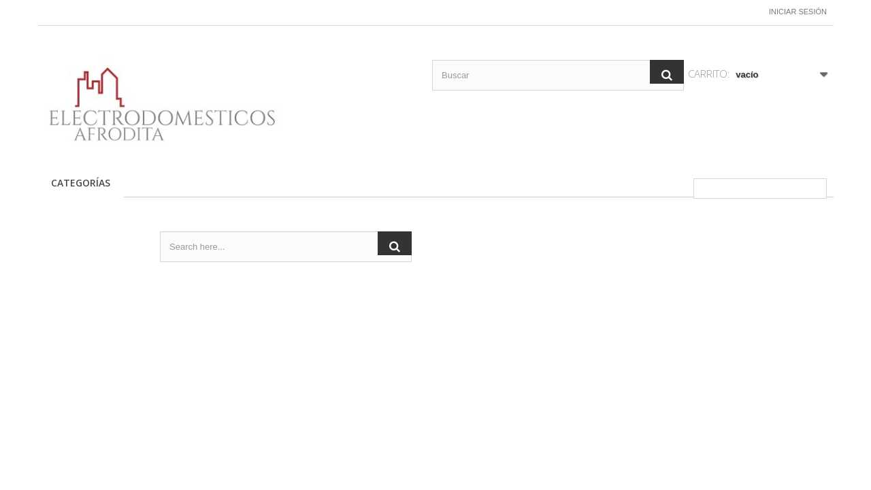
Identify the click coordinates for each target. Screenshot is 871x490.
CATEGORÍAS (80, 182)
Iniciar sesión (798, 11)
